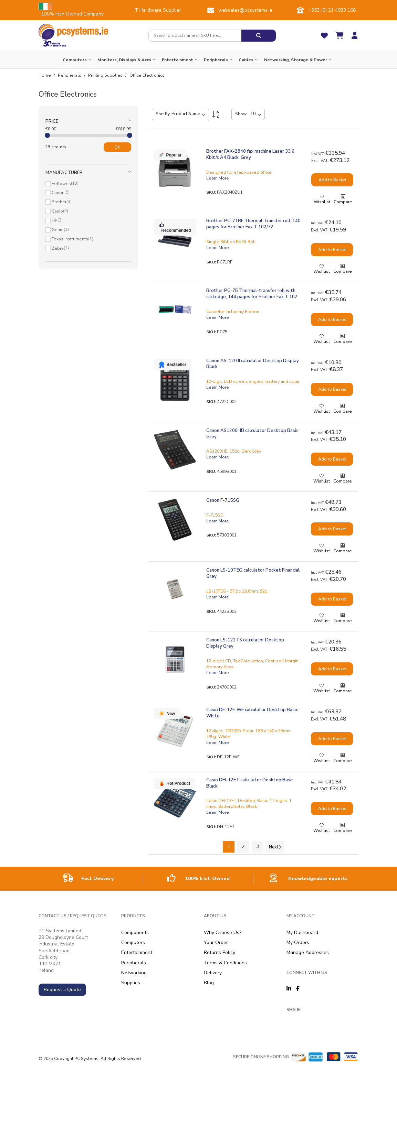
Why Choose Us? (222, 932)
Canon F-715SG (222, 500)
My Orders (297, 942)
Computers (133, 942)
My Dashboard (302, 932)
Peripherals (70, 75)
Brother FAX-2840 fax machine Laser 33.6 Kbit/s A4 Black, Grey (250, 154)
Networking (134, 972)
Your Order (216, 942)
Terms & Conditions (225, 963)
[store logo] (73, 32)
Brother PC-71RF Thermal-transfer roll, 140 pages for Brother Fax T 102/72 (253, 224)
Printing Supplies (106, 75)
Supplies (130, 982)
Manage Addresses (307, 952)
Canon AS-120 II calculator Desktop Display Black (252, 364)
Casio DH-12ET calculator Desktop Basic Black (249, 783)
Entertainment (136, 952)
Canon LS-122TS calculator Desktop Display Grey (245, 643)
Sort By (163, 114)
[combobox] (194, 36)
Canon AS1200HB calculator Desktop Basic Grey (252, 433)
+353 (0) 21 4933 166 (332, 10)
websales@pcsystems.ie (245, 10)
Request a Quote (62, 989)
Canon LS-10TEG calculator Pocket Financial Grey (253, 573)
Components (135, 932)
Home (45, 75)
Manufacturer (64, 173)
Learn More (217, 178)
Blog (209, 982)
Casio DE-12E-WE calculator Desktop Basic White (252, 713)
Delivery (213, 972)
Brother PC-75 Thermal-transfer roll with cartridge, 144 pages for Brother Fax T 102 (251, 294)
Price (51, 121)
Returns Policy (219, 952)
